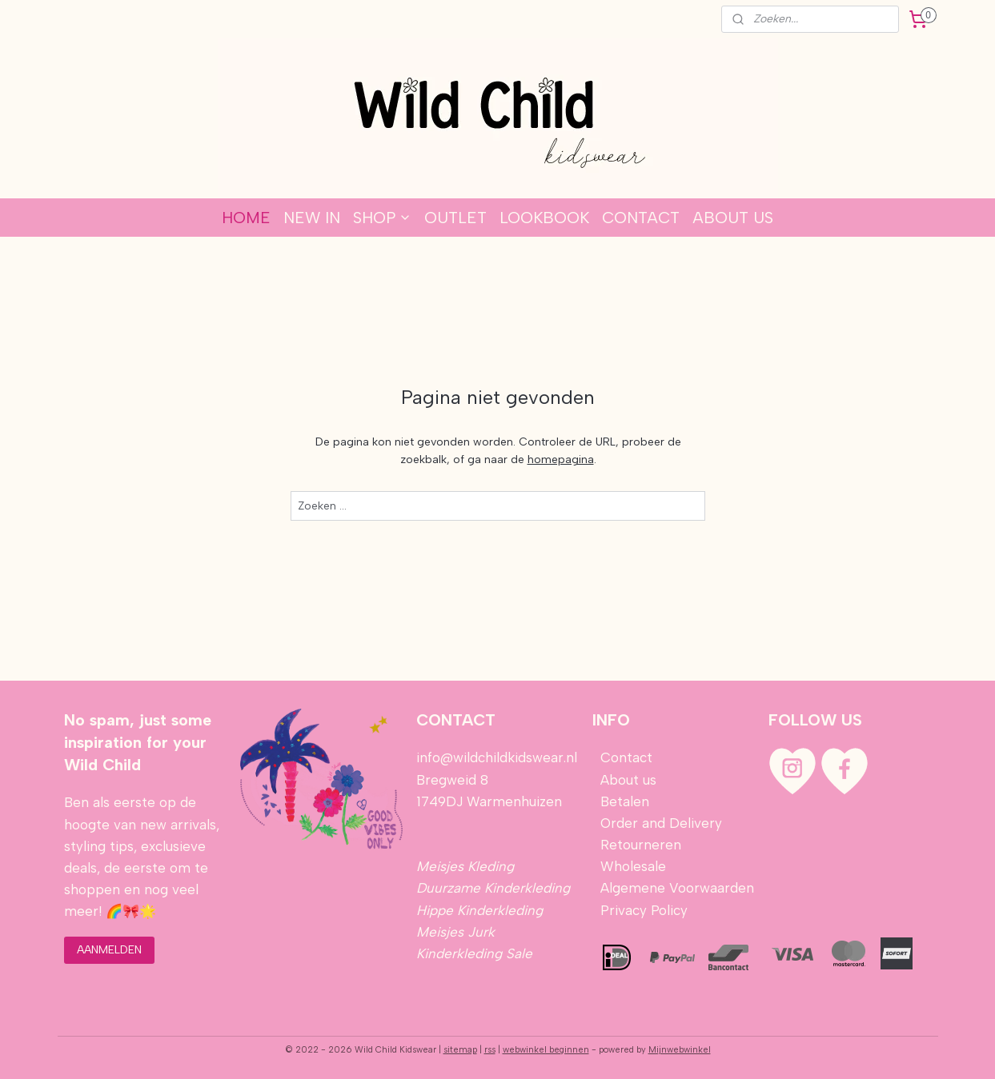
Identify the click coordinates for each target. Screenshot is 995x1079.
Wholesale (633, 866)
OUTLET (455, 217)
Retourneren (640, 845)
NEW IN (311, 217)
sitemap (460, 1050)
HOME (246, 217)
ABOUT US (732, 217)
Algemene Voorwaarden (677, 888)
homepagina (560, 459)
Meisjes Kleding (465, 866)
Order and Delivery (661, 823)
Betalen (622, 801)
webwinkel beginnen (546, 1050)
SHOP (382, 217)
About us (628, 780)
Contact (626, 757)
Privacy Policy (644, 910)
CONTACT (641, 217)
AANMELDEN (109, 950)
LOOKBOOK (544, 217)
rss (489, 1050)
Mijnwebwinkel (679, 1050)
